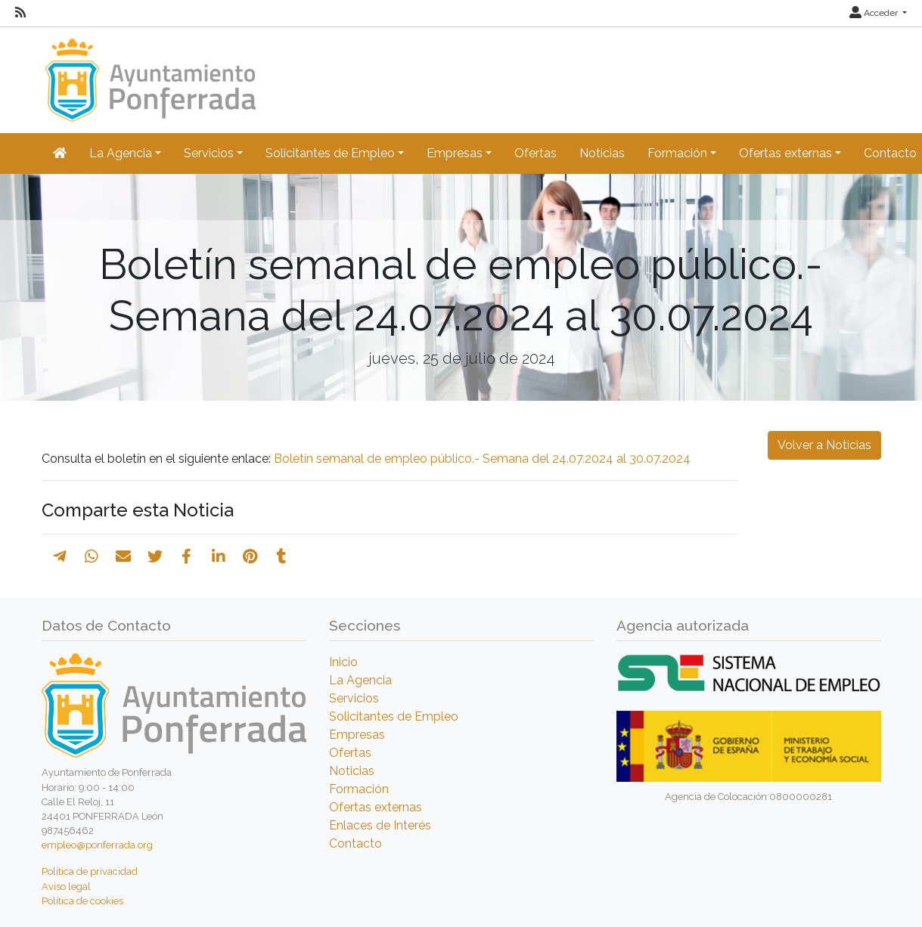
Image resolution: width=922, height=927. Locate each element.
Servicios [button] (209, 153)
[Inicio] (149, 73)
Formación (359, 789)
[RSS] (20, 13)
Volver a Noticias (824, 445)
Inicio (343, 662)
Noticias (602, 153)
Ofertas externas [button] (785, 153)
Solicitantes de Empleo (393, 716)
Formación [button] (677, 153)
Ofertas (535, 153)
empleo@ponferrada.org (97, 845)
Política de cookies (82, 901)
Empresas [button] (455, 153)
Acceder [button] (874, 13)
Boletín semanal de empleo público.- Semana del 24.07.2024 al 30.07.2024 (482, 458)
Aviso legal (66, 886)
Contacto (355, 843)
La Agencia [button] (120, 153)
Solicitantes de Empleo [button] (330, 153)
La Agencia (360, 680)
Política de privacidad (90, 871)
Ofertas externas (375, 807)
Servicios (354, 698)
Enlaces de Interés (380, 825)
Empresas (357, 734)
